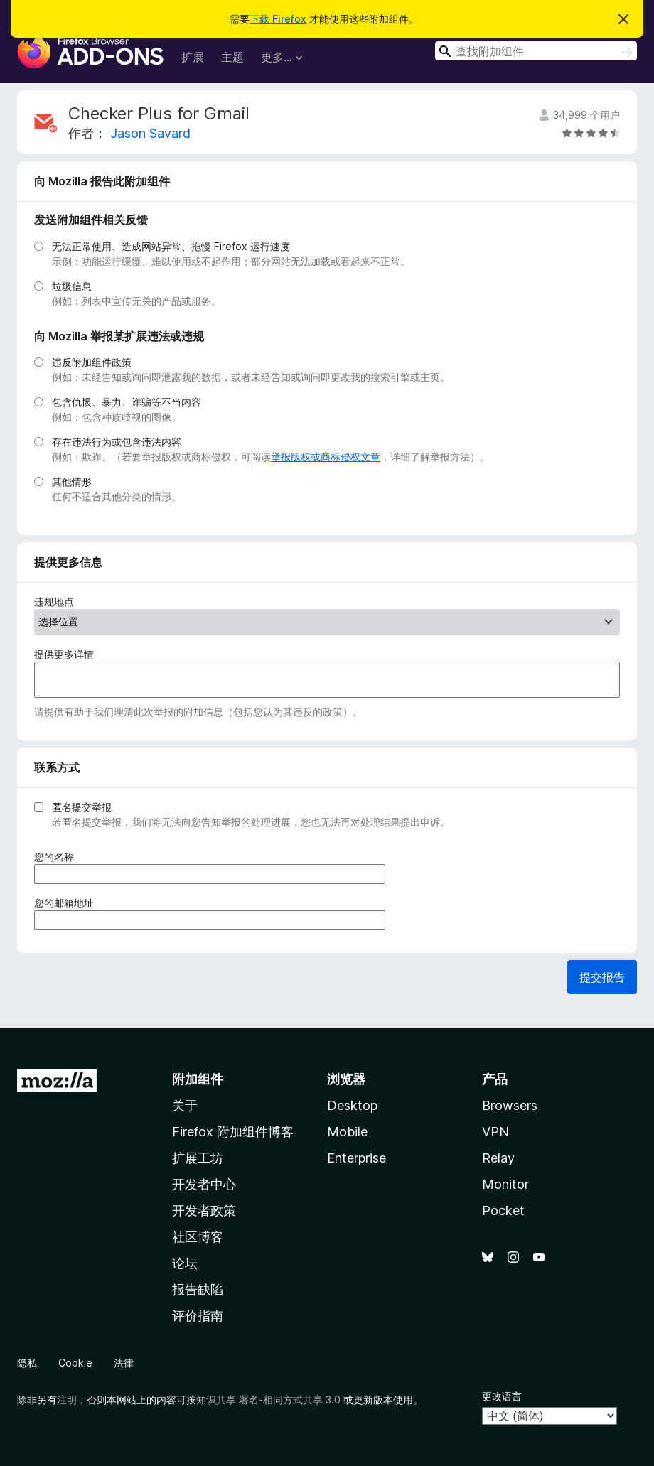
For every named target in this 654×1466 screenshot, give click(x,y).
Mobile (347, 1131)
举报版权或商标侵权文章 (325, 457)
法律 (124, 1363)
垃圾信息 (72, 286)
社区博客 (197, 1236)
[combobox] (536, 50)
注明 (67, 1400)
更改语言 (502, 1396)
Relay (498, 1157)
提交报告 (602, 977)
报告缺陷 (197, 1289)
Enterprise (356, 1157)
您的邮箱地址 (68, 902)
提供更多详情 (64, 654)
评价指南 (197, 1315)
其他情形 (72, 481)
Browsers (509, 1105)
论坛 (185, 1263)
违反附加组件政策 (92, 362)
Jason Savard (150, 133)
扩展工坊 (197, 1157)
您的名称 (58, 856)
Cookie (75, 1363)
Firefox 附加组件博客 (233, 1131)
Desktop (352, 1105)
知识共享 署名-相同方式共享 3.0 (268, 1400)
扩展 (192, 57)
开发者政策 (204, 1210)
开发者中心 (204, 1184)
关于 (185, 1105)
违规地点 (54, 601)
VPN (495, 1131)
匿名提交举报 (82, 807)
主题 (232, 57)
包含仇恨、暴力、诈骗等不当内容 (126, 402)
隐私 (27, 1363)
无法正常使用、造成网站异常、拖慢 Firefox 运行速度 (171, 246)
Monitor (505, 1184)
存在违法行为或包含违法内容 (116, 442)
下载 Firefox (278, 19)
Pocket (503, 1210)
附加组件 (197, 1079)
